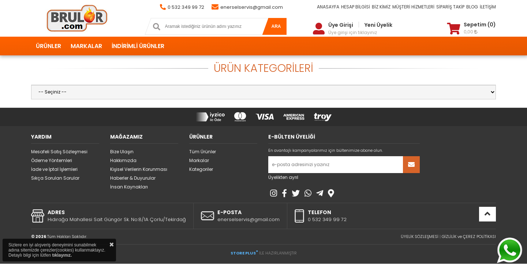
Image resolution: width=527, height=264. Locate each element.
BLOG (472, 7)
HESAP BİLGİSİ (355, 7)
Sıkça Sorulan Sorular (55, 178)
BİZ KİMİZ (381, 7)
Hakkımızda (123, 160)
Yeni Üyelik (378, 25)
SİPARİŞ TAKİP (450, 7)
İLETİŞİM (488, 7)
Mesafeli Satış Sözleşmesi (59, 151)
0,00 (471, 32)
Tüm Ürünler (202, 151)
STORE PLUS (244, 253)
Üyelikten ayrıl (283, 177)
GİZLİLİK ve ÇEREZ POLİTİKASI (469, 236)
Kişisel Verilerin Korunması (138, 169)
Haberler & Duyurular (133, 178)
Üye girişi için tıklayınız (352, 32)
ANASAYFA (328, 7)
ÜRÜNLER (48, 46)
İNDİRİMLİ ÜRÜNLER (138, 46)
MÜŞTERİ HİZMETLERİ (413, 7)
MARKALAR (86, 46)
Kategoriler (201, 169)
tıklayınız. (62, 255)
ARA (276, 26)
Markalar (199, 160)
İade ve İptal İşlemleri (54, 169)
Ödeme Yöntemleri (51, 160)
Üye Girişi (340, 25)
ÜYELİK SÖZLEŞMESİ (419, 236)
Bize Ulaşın (122, 151)
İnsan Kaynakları (129, 187)
